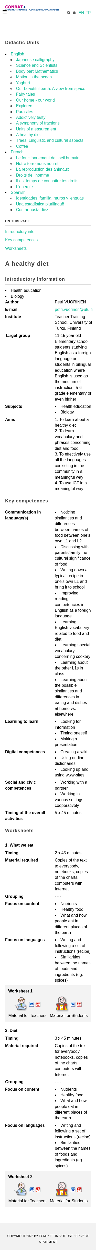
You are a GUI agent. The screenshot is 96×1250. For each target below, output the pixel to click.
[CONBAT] (46, 8)
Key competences (21, 240)
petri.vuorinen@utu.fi (74, 309)
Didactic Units (22, 42)
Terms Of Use (61, 1236)
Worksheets (16, 248)
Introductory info (20, 231)
